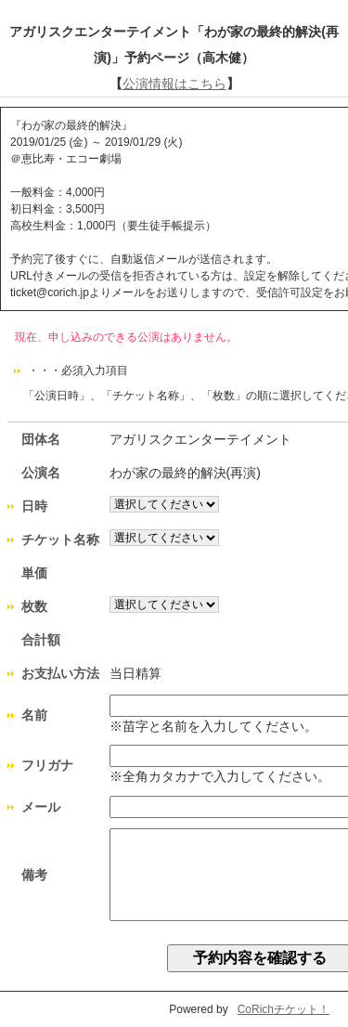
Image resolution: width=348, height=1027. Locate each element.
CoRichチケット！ (283, 1009)
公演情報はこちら (174, 83)
